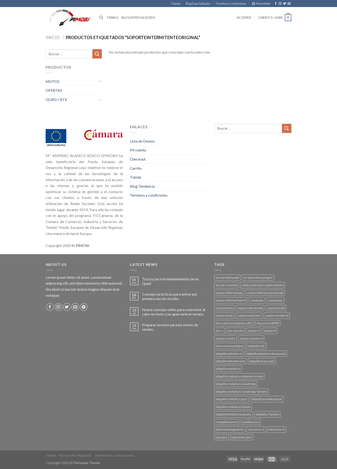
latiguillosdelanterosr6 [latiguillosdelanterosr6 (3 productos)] (230, 361)
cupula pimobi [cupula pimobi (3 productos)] (276, 308)
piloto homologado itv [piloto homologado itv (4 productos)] (230, 429)
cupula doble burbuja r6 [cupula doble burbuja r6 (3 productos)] (231, 300)
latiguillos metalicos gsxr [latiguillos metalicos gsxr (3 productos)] (231, 399)
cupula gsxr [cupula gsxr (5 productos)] (275, 300)
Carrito (136, 168)
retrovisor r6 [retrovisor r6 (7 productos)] (276, 429)
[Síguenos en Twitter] (284, 3)
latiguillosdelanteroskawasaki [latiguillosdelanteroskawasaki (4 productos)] (266, 353)
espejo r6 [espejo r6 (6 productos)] (270, 331)
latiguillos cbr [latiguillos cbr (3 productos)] (256, 346)
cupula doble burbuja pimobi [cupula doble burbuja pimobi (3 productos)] (265, 293)
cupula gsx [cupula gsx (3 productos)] (257, 300)
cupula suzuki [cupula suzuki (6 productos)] (224, 315)
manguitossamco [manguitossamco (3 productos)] (227, 422)
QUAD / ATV (56, 99)
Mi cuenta (138, 150)
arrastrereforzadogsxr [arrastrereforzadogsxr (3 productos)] (258, 277)
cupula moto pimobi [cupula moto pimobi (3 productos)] (250, 308)
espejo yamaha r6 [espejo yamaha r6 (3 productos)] (251, 338)
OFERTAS (54, 90)
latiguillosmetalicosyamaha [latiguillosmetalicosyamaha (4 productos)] (233, 414)
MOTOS (52, 81)
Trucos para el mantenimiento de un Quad (170, 281)
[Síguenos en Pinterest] (84, 307)
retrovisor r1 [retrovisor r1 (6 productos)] (256, 429)
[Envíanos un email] (289, 3)
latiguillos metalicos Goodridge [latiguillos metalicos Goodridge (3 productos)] (236, 384)
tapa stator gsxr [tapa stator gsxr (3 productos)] (242, 437)
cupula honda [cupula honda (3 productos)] (224, 308)
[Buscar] (101, 17)
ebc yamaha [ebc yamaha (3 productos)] (236, 331)
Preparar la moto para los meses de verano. (170, 326)
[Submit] (97, 53)
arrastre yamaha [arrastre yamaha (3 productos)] (227, 285)
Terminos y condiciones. (231, 3)
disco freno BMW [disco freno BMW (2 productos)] (267, 323)
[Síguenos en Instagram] (280, 3)
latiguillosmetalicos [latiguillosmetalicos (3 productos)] (228, 368)
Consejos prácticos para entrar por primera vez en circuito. (170, 296)
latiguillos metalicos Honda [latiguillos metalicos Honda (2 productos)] (233, 407)
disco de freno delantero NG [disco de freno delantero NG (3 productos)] (234, 323)
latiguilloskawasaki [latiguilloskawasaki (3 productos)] (261, 361)
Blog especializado (138, 17)
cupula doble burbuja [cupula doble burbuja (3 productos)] (229, 293)
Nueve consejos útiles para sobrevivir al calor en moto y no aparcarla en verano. (173, 311)
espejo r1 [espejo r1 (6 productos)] (254, 331)
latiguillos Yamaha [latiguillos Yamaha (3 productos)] (267, 414)
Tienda (175, 3)
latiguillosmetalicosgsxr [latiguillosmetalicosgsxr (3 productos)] (266, 399)
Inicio (53, 37)
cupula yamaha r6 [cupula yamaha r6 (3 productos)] (276, 315)
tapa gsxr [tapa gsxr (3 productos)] (221, 437)
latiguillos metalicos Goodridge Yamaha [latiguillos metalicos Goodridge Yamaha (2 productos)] (241, 391)
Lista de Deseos (142, 141)
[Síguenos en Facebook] (275, 3)
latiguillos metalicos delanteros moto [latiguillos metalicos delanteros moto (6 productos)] (239, 376)
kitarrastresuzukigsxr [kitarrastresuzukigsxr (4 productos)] (230, 346)
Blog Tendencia (142, 186)
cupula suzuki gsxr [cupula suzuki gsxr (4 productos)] (249, 315)
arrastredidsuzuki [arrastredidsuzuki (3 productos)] (227, 277)
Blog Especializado (198, 3)
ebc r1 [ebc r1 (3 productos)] (219, 331)
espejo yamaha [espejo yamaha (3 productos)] (225, 338)
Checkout (138, 159)
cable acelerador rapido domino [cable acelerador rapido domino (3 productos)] (262, 285)
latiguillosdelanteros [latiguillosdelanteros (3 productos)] (229, 353)
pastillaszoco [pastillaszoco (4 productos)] (250, 422)
